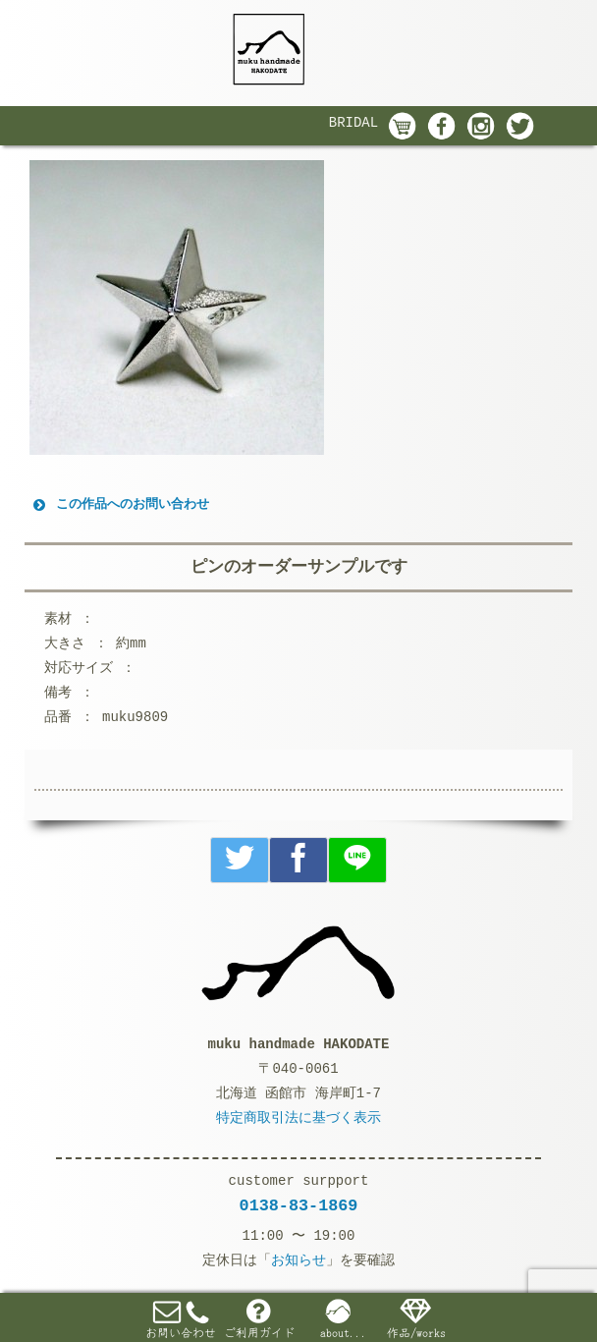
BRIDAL (353, 123)
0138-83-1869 (299, 1206)
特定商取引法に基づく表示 (298, 1118)
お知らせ (298, 1260)
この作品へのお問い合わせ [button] (119, 505)
